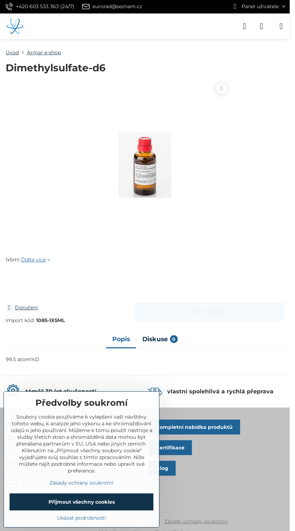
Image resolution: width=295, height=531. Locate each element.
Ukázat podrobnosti (81, 518)
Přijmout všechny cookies (82, 502)
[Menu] (281, 26)
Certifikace (170, 447)
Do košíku (209, 283)
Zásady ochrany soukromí (196, 521)
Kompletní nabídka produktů (194, 427)
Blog (162, 468)
